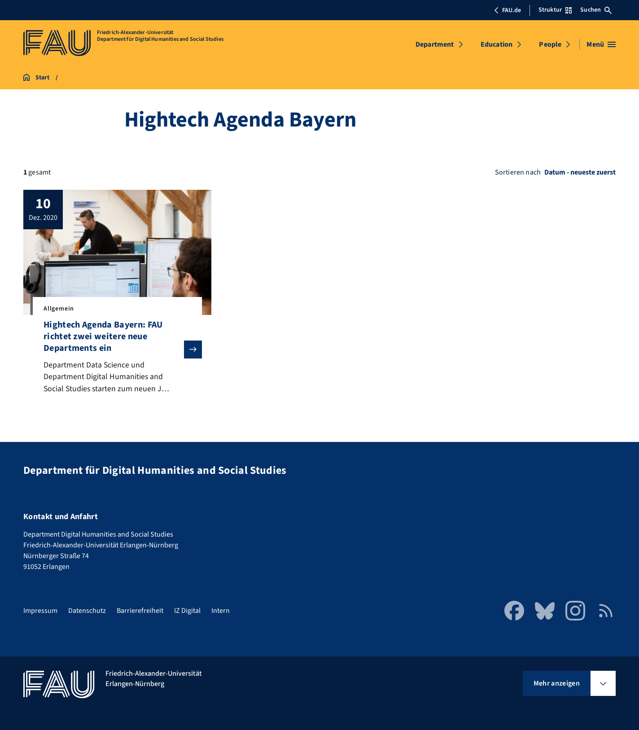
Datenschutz (87, 611)
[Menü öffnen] (601, 44)
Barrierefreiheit (140, 611)
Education (496, 44)
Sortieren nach (518, 172)
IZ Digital (187, 611)
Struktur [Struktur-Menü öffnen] (555, 9)
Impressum (40, 611)
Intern (220, 611)
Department (435, 44)
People (550, 44)
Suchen (596, 9)
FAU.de (507, 10)
